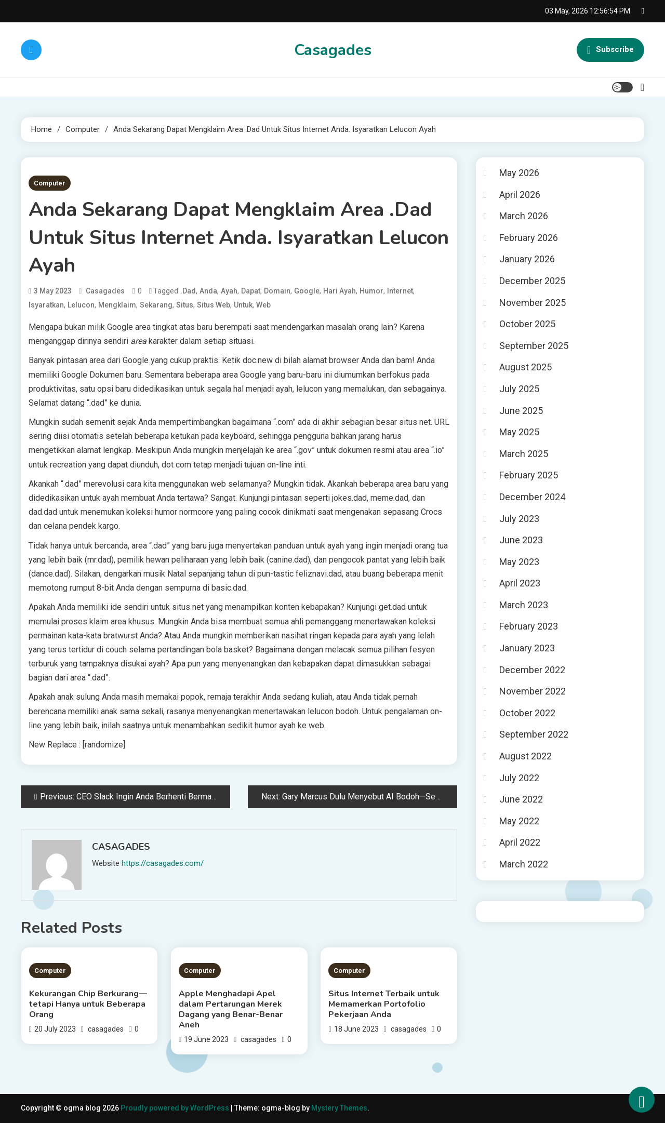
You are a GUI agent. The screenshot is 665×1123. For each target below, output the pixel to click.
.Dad (188, 291)
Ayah (229, 291)
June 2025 (521, 410)
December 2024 (532, 496)
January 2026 (527, 258)
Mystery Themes (339, 1108)
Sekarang (156, 305)
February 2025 (528, 475)
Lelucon (81, 305)
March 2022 (523, 864)
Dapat (250, 291)
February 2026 (528, 237)
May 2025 (519, 431)
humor (371, 291)
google (307, 291)
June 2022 (521, 799)
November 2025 (532, 302)
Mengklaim (117, 305)
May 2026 (519, 172)
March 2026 (523, 215)
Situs (184, 305)
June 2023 (521, 539)
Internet (400, 291)
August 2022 (525, 756)
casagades (105, 291)
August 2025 (525, 367)
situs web (213, 305)
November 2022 (532, 691)
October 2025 (527, 323)
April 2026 (519, 194)
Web (263, 305)
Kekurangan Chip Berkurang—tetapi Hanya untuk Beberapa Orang (88, 1004)
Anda (208, 291)
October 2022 (527, 712)
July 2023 (519, 518)
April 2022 (519, 842)
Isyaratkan (46, 305)
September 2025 (533, 345)
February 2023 (528, 626)
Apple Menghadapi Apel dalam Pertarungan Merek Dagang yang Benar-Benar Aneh (231, 1009)
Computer (49, 183)
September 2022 (533, 734)
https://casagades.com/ (163, 863)
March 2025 (523, 453)
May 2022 (519, 820)
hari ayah (339, 291)
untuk (243, 305)
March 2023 (523, 604)
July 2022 (519, 777)
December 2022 (532, 669)
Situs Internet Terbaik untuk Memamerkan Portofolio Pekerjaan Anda (384, 1004)
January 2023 (527, 648)
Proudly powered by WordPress (176, 1108)
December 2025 (532, 280)
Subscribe (610, 50)
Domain (277, 291)
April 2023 (519, 583)
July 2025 (519, 388)
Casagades (332, 50)
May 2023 (519, 561)
